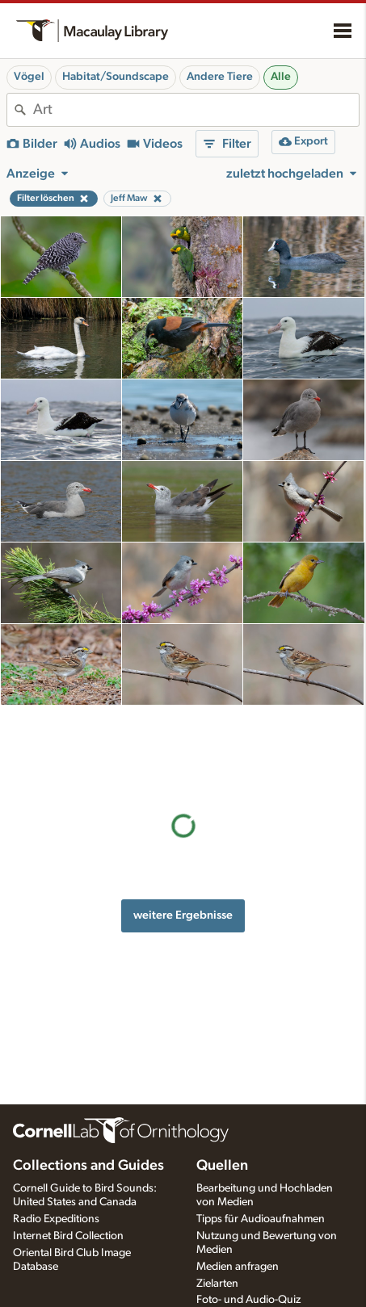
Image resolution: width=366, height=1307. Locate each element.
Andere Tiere (220, 76)
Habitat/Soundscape (115, 76)
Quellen (222, 1165)
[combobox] (196, 110)
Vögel (29, 76)
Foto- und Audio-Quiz (248, 1299)
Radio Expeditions (56, 1219)
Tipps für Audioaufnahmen (260, 1219)
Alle (281, 76)
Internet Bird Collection (68, 1236)
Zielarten (217, 1283)
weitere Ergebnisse (183, 834)
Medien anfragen (237, 1266)
